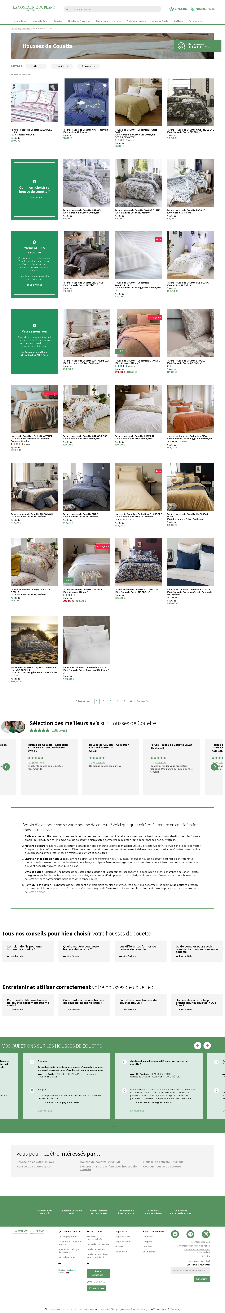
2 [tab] (111, 1127)
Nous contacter (98, 1273)
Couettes (148, 1236)
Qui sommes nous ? (69, 1231)
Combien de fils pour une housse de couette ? (24, 948)
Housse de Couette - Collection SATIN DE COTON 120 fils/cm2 (48, 746)
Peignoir (147, 1241)
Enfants (119, 1246)
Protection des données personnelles (197, 1251)
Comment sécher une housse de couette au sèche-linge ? (83, 1001)
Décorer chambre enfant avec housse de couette (108, 1168)
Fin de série (121, 1251)
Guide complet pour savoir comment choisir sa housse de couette (197, 949)
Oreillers (147, 1246)
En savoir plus (45, 1110)
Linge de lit (121, 1231)
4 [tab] (118, 1127)
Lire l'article (36, 197)
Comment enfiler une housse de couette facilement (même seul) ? (28, 1003)
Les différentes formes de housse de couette (137, 948)
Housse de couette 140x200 (163, 1162)
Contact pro (96, 1288)
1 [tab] (108, 1127)
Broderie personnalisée (94, 1238)
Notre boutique (66, 1257)
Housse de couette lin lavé (35, 1162)
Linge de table (123, 1241)
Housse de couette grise (33, 1166)
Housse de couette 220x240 (100, 1162)
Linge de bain (122, 1236)
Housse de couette (153, 1231)
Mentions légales (200, 1242)
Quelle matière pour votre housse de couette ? (81, 948)
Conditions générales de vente (193, 1245)
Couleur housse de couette (162, 1166)
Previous (6, 767)
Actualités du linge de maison (68, 1250)
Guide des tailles (96, 1249)
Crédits (206, 1256)
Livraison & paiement (70, 1271)
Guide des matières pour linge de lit (97, 1255)
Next (214, 767)
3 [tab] (115, 1127)
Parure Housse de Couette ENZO (171, 744)
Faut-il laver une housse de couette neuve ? (138, 1001)
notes (173, 1309)
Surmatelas (149, 1251)
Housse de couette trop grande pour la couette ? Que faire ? (196, 1003)
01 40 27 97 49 (96, 1281)
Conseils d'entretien (98, 1244)
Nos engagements (68, 1236)
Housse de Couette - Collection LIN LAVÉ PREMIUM (109, 746)
